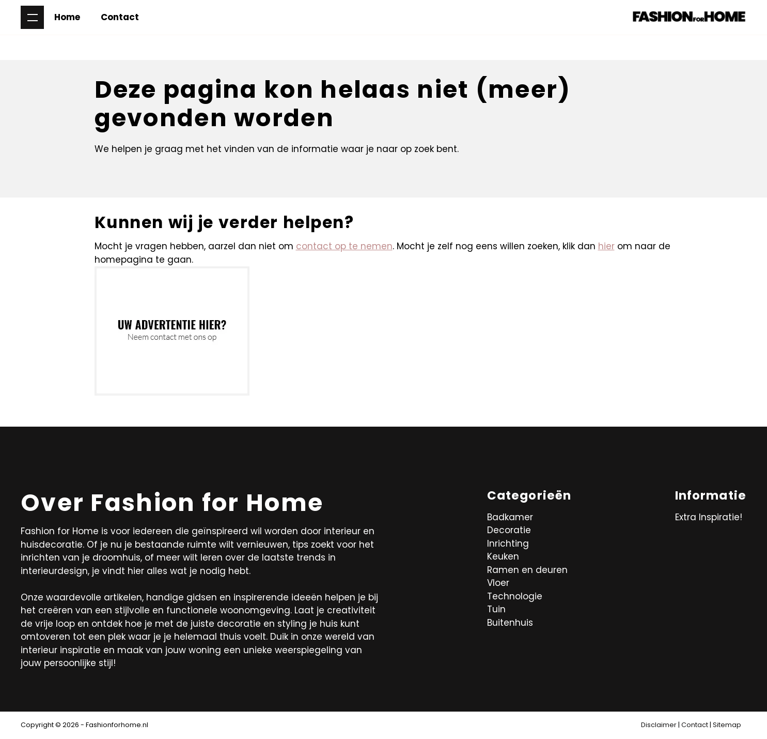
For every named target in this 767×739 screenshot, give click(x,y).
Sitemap (727, 724)
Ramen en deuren (527, 570)
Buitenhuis (510, 622)
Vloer (498, 583)
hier (606, 246)
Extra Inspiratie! (708, 517)
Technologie (514, 596)
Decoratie (509, 530)
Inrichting (508, 543)
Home (67, 17)
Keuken (503, 556)
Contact (120, 17)
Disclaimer (659, 724)
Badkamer (510, 517)
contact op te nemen (344, 246)
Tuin (496, 609)
